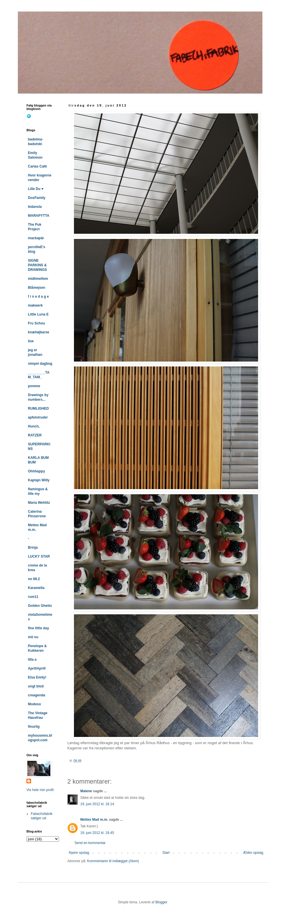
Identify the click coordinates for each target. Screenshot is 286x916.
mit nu (33, 637)
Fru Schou (36, 323)
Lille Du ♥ (35, 189)
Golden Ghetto (40, 606)
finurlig (34, 727)
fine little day (38, 628)
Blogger (161, 902)
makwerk (35, 305)
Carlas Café (37, 166)
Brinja (33, 548)
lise (31, 341)
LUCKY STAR (39, 556)
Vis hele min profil (40, 790)
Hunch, (34, 426)
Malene (86, 791)
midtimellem (38, 279)
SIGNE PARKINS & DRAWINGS (37, 265)
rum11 (33, 597)
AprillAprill (36, 668)
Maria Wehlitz (39, 503)
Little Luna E (38, 314)
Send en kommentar (90, 843)
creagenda (36, 695)
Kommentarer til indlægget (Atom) (113, 861)
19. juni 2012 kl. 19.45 (97, 833)
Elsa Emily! (37, 677)
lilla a (32, 659)
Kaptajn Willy (38, 480)
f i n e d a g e (38, 296)
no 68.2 (34, 579)
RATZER (35, 435)
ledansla (35, 207)
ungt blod (36, 686)
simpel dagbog (40, 364)
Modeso (34, 704)
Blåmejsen (36, 288)
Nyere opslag (79, 853)
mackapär (36, 238)
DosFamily (36, 198)
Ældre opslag (253, 853)
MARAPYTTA (38, 216)
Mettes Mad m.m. (94, 820)
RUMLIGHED (38, 408)
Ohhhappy (36, 471)
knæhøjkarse (38, 332)
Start (165, 853)
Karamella (36, 588)
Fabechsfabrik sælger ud (41, 816)
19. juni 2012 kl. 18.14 (97, 804)
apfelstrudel (37, 417)
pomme (34, 386)
